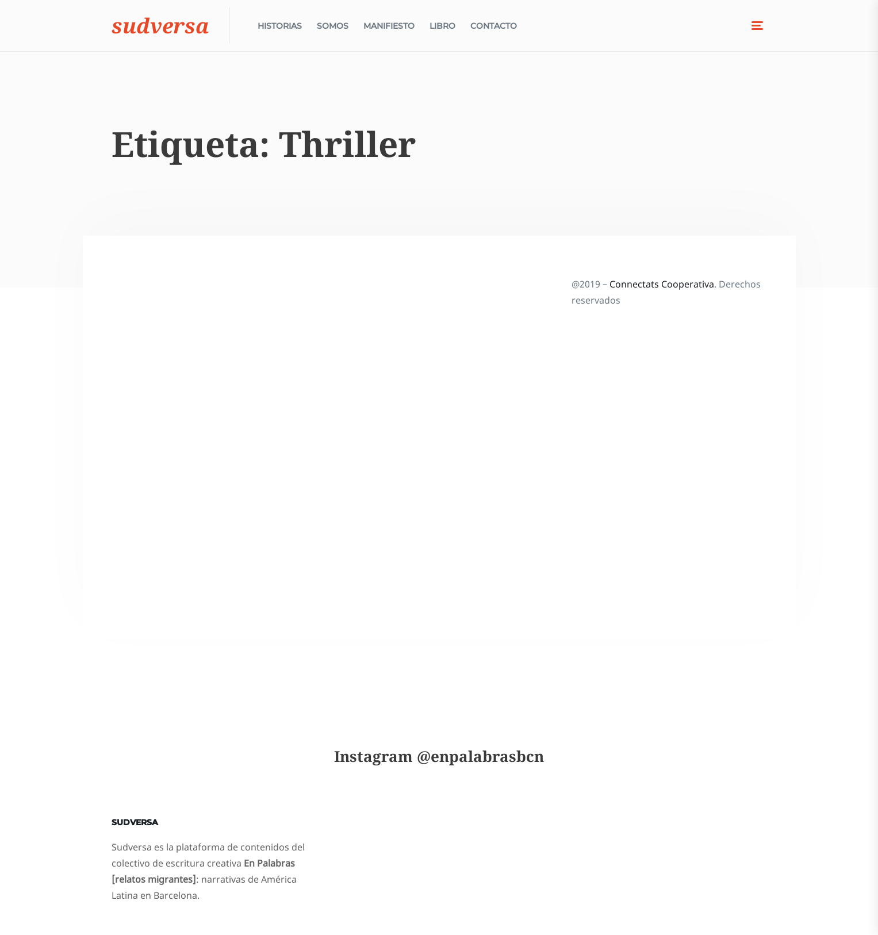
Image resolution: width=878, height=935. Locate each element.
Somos (332, 29)
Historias (280, 29)
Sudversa (160, 28)
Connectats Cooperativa (661, 284)
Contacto (493, 29)
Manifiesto (389, 29)
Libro (442, 29)
